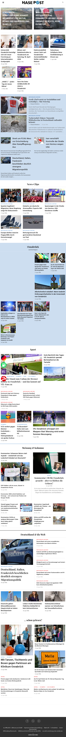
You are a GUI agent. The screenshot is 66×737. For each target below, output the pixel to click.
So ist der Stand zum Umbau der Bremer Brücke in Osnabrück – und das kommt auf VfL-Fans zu (20, 381)
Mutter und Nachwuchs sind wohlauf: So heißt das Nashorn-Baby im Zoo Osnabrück (49, 690)
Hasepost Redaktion (35, 104)
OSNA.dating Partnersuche (9, 731)
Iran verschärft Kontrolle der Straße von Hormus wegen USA (55, 143)
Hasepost (6, 27)
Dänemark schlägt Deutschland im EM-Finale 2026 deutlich (10, 405)
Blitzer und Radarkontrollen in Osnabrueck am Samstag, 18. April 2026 (24, 55)
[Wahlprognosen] (4, 358)
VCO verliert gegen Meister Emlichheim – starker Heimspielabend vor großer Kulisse (8, 432)
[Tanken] (4, 365)
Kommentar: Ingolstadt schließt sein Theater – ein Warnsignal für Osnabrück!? (42, 507)
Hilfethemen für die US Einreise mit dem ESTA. (29, 731)
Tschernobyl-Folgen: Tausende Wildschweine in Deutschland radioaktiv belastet (45, 120)
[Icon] (10, 195)
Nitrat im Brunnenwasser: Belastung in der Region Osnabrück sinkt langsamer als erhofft (8, 337)
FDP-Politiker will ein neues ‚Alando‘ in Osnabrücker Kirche (12, 487)
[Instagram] (38, 721)
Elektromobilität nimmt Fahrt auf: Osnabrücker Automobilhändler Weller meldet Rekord (40, 56)
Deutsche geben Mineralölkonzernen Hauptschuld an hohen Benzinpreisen (9, 607)
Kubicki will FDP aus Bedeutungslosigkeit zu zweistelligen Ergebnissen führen (49, 553)
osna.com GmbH (18, 727)
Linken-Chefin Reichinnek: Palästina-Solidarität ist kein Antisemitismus (32, 606)
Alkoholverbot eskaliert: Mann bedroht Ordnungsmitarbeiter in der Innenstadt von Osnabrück (50, 294)
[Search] (63, 2)
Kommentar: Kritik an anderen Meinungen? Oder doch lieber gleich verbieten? (9, 520)
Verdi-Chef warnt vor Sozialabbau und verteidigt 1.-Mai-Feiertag (44, 100)
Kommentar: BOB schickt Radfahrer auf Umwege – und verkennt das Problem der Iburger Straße (13, 496)
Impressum (27, 727)
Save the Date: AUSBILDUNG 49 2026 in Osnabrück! (23, 85)
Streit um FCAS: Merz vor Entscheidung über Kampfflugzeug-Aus (21, 143)
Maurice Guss (41, 27)
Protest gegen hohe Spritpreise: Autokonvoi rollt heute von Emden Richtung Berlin (42, 267)
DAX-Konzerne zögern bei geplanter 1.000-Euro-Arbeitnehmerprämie (49, 584)
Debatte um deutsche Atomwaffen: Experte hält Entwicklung (32, 208)
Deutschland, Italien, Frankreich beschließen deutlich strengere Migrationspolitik (21, 164)
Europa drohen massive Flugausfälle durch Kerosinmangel (9, 235)
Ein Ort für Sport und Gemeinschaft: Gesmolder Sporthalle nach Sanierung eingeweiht (49, 671)
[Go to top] (33, 735)
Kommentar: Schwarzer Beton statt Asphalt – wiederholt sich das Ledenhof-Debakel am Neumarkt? (14, 455)
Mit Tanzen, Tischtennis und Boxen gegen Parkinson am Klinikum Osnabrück (16, 663)
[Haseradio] (4, 379)
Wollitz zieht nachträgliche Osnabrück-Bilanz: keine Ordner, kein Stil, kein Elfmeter (49, 18)
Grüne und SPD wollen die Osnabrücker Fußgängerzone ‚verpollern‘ (42, 520)
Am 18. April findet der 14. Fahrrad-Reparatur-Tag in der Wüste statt (57, 267)
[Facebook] (27, 721)
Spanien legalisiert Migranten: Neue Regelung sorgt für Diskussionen (11, 208)
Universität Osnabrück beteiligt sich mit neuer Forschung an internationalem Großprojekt (8, 56)
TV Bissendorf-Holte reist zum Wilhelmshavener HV (23, 430)
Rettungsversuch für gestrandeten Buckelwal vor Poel (32, 235)
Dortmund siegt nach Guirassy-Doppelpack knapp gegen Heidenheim (10, 395)
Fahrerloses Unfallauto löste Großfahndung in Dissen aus (56, 53)
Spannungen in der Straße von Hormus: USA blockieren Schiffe (54, 208)
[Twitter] (33, 721)
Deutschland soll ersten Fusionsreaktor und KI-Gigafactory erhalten (50, 574)
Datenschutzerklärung (36, 727)
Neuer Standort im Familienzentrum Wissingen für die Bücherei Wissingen (49, 645)
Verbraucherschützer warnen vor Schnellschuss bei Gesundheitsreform (54, 606)
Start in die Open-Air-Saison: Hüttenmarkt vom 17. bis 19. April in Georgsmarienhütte (42, 315)
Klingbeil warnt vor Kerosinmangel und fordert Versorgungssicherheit (50, 563)
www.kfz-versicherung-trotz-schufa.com (52, 731)
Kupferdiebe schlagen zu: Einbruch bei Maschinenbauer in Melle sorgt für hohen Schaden (8, 315)
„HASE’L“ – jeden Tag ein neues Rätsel (8, 84)
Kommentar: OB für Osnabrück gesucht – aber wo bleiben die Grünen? (49, 481)
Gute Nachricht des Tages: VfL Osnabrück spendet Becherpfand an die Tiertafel (54, 359)
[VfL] (4, 372)
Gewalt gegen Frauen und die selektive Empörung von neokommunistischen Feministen (9, 507)
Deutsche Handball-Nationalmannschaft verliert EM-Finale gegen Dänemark (31, 395)
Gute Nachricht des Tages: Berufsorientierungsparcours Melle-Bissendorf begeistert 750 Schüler (25, 316)
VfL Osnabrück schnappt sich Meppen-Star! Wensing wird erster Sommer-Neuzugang (48, 431)
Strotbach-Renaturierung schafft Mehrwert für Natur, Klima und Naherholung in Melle (16, 18)
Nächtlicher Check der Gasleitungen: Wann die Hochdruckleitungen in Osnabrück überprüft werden (15, 691)
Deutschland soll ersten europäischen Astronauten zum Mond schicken (47, 542)
